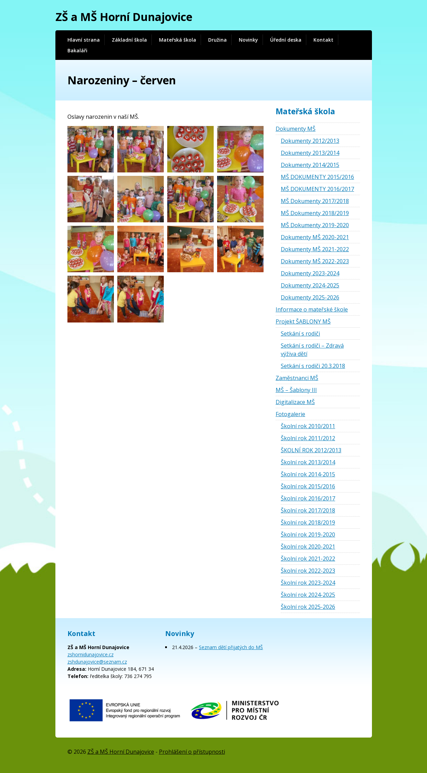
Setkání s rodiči (300, 333)
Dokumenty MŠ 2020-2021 (315, 237)
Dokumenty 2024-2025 (310, 285)
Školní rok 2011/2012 (308, 438)
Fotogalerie (290, 414)
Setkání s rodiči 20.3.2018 (313, 366)
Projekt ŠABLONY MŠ (303, 321)
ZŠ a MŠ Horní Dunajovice (123, 16)
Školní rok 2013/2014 (308, 462)
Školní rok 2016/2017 (308, 498)
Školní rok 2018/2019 (308, 522)
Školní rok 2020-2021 (308, 546)
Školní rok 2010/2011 (308, 426)
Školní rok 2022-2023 (308, 570)
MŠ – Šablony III (296, 390)
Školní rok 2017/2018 (308, 510)
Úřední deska (285, 39)
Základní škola (129, 39)
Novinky (248, 39)
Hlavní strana (83, 39)
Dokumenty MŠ (296, 129)
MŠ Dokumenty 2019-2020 (315, 225)
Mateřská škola (177, 39)
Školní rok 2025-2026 (308, 607)
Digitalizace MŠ (295, 402)
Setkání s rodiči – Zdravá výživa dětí (312, 350)
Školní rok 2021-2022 (308, 558)
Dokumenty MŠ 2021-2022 (315, 249)
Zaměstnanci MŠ (297, 378)
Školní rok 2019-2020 (308, 534)
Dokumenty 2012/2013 (310, 141)
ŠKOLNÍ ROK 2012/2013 (311, 450)
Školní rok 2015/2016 (308, 486)
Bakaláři (77, 50)
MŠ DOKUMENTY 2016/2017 (317, 189)
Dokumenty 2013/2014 (310, 153)
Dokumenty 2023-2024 (310, 273)
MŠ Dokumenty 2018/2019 (315, 213)
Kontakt (323, 39)
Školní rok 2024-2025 (308, 595)
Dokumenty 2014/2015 (310, 165)
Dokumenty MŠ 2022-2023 (315, 261)
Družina (217, 39)
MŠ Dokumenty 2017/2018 (315, 201)
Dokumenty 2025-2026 (310, 297)
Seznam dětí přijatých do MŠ (231, 647)
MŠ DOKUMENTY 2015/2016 (317, 177)
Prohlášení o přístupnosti (192, 751)
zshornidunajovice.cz (90, 654)
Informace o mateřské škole (312, 309)
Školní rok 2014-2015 (308, 474)
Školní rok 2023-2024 (308, 582)
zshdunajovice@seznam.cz (97, 661)
